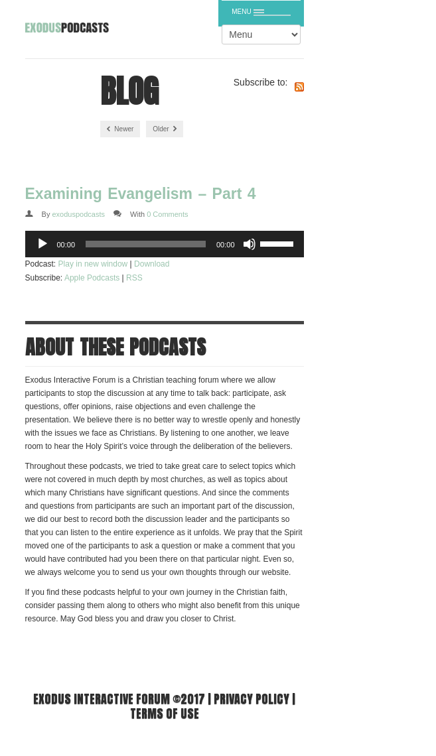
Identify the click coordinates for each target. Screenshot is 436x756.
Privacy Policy (251, 699)
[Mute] (249, 244)
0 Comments (167, 214)
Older (165, 129)
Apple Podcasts (91, 278)
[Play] (42, 244)
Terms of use (164, 713)
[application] (164, 244)
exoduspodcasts (78, 214)
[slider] (146, 244)
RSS (134, 278)
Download (151, 264)
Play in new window (93, 264)
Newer (120, 129)
